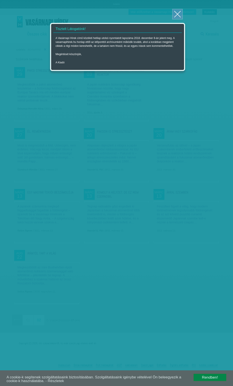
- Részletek (55, 381)
